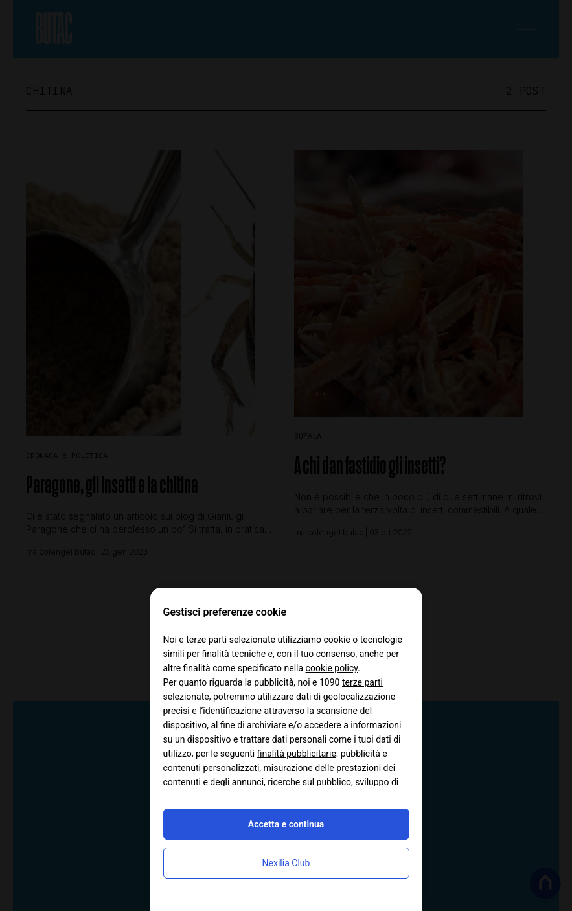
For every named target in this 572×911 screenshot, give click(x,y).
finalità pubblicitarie (296, 753)
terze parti (362, 682)
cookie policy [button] (332, 668)
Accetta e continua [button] (286, 824)
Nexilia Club (286, 863)
